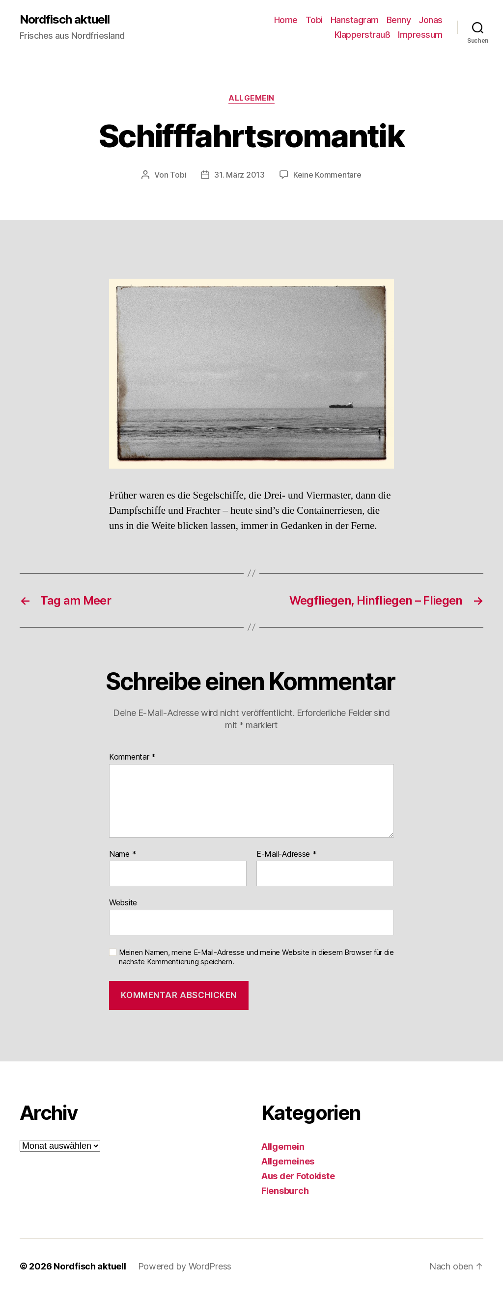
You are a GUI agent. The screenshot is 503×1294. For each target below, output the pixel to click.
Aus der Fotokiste (298, 1176)
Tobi (314, 20)
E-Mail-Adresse (286, 854)
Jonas (431, 20)
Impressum (420, 34)
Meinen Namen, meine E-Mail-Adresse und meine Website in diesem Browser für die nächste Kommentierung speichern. (256, 957)
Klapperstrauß (363, 34)
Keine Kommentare (327, 175)
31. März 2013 (239, 175)
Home (286, 20)
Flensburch (284, 1191)
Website (123, 902)
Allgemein (251, 98)
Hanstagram (355, 20)
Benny (399, 20)
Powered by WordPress (185, 1266)
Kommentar (132, 757)
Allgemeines (287, 1161)
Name (122, 854)
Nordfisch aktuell (65, 20)
